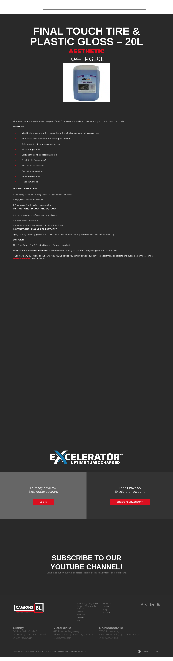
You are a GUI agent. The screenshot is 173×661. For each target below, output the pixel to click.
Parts (79, 624)
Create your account (130, 506)
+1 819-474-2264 (108, 642)
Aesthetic (86, 51)
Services (80, 621)
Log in (43, 506)
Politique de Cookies (78, 656)
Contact (106, 617)
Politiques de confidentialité (57, 656)
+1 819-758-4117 (62, 642)
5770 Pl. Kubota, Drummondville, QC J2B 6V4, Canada (122, 637)
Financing (81, 618)
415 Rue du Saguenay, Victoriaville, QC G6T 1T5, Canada (73, 637)
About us (107, 608)
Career (106, 610)
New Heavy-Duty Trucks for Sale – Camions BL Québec (87, 610)
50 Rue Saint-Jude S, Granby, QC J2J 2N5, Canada (30, 637)
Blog (105, 614)
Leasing (80, 615)
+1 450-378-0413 (22, 642)
